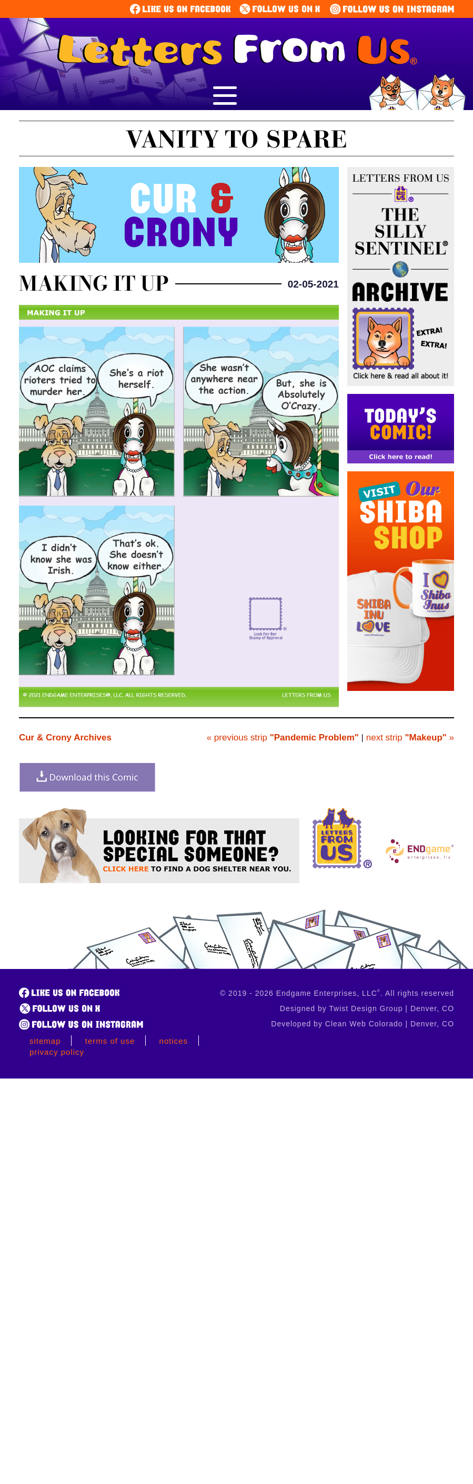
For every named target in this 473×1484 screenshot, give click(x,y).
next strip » (410, 738)
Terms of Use (110, 1040)
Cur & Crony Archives (65, 738)
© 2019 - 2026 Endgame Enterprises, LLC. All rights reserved (337, 993)
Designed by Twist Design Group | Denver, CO (367, 1008)
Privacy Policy (56, 1051)
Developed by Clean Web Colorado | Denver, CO (362, 1023)
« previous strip (283, 738)
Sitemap (45, 1040)
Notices (173, 1040)
